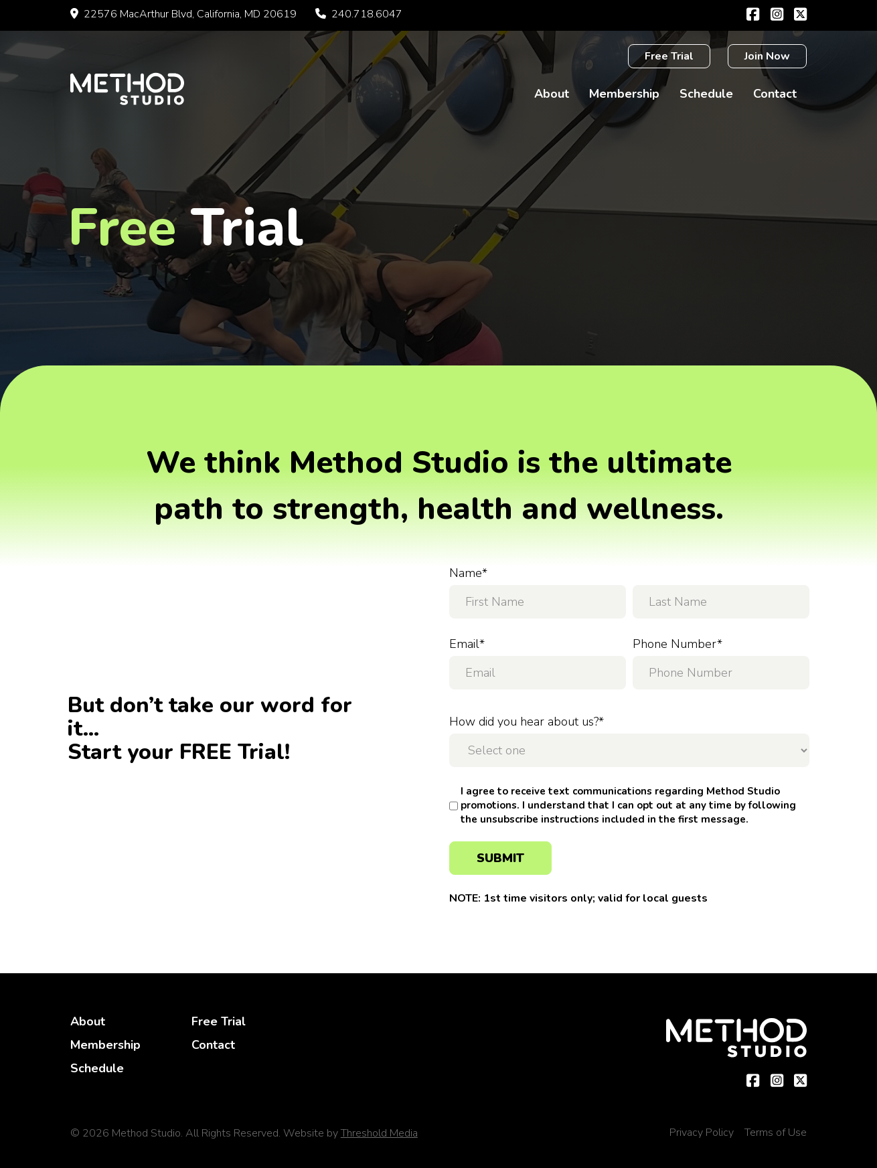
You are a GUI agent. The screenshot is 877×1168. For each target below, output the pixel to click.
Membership (624, 94)
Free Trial (669, 56)
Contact (775, 94)
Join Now (767, 56)
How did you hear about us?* (526, 722)
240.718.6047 (358, 14)
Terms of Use (775, 1132)
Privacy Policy (701, 1132)
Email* (467, 644)
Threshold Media (379, 1133)
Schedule (706, 94)
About (551, 94)
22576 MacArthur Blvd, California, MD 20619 (183, 14)
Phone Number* (677, 644)
